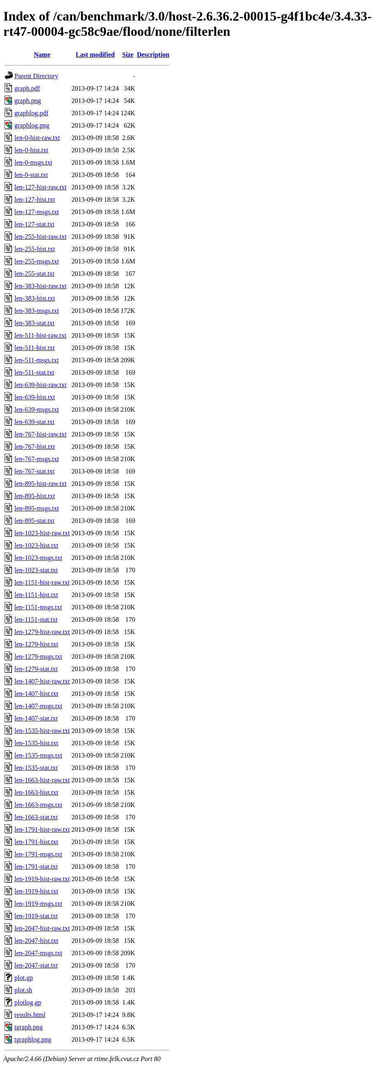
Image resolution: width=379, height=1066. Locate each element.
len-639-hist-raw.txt (40, 384)
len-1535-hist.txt (36, 742)
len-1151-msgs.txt (38, 607)
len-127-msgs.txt (36, 211)
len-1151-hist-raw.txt (42, 582)
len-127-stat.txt (34, 224)
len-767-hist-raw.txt (40, 434)
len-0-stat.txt (31, 174)
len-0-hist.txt (31, 150)
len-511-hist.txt (34, 347)
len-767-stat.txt (34, 471)
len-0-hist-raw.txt (37, 137)
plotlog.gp (27, 1002)
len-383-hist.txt (34, 298)
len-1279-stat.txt (36, 668)
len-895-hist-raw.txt (40, 483)
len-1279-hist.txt (36, 644)
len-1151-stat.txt (36, 619)
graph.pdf (27, 88)
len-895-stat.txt (34, 520)
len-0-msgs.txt (33, 162)
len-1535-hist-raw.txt (42, 730)
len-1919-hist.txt (36, 891)
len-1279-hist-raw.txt (42, 631)
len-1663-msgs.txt (38, 804)
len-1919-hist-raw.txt (42, 878)
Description (153, 54)
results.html (29, 1014)
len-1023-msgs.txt (38, 557)
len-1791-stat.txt (36, 866)
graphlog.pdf (31, 113)
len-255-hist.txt (34, 248)
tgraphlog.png (32, 1039)
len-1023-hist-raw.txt (42, 533)
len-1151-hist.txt (36, 594)
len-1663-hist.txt (36, 792)
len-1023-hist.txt (36, 545)
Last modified (95, 54)
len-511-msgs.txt (36, 360)
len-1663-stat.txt (36, 817)
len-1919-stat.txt (36, 915)
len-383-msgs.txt (36, 310)
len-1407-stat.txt (36, 718)
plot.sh (23, 990)
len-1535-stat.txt (36, 767)
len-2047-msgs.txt (38, 952)
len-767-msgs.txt (36, 458)
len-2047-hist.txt (36, 940)
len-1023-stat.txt (36, 570)
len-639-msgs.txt (36, 409)
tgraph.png (28, 1027)
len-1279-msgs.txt (38, 656)
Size (128, 54)
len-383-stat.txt (34, 323)
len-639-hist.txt (34, 397)
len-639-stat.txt (34, 421)
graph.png (27, 100)
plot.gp (23, 977)
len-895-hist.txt (34, 495)
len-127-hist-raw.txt (40, 187)
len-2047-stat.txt (36, 965)
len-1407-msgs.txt (38, 705)
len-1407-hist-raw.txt (42, 681)
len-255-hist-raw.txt (40, 236)
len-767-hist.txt (34, 446)
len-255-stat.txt (34, 273)
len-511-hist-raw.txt (40, 335)
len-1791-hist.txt (36, 841)
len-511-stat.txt (34, 372)
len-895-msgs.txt (36, 508)
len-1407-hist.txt (36, 693)
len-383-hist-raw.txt (40, 285)
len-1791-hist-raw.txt (42, 829)
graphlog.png (31, 125)
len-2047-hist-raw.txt (42, 928)
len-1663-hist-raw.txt (42, 780)
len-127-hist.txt (34, 199)
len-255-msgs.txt (36, 261)
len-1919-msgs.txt (38, 903)
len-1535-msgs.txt (38, 755)
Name (42, 54)
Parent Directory (36, 75)
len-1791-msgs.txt (38, 854)
